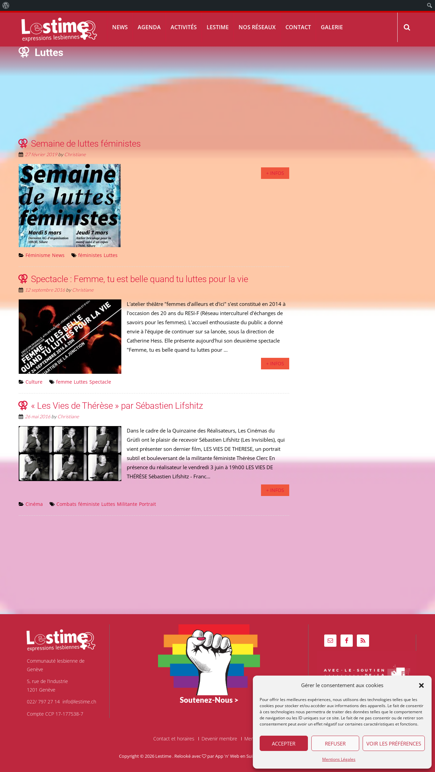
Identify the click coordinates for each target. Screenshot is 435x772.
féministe (89, 504)
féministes (90, 255)
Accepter (283, 743)
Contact (298, 27)
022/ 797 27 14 (43, 701)
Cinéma (34, 504)
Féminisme (37, 255)
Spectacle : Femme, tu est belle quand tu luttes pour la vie (139, 279)
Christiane (75, 154)
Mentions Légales (338, 759)
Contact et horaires (173, 738)
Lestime (218, 27)
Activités (184, 27)
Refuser (335, 743)
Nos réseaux (257, 27)
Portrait (147, 504)
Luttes (111, 255)
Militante (127, 504)
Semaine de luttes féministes (86, 144)
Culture (33, 382)
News (120, 27)
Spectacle (100, 382)
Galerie (332, 27)
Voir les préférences (393, 743)
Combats (66, 504)
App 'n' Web (227, 756)
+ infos (275, 173)
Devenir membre (219, 738)
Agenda (149, 27)
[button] (421, 685)
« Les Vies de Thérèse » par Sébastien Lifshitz (117, 406)
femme (64, 382)
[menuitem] (6, 5)
